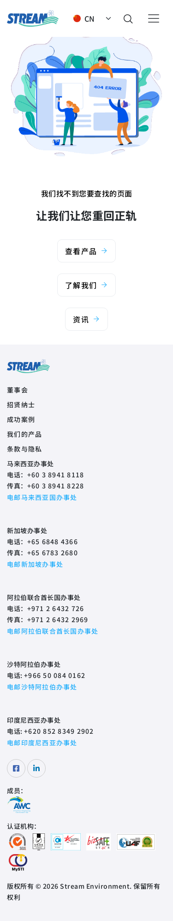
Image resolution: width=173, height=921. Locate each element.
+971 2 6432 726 (55, 608)
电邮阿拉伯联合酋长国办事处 (52, 631)
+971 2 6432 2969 (58, 619)
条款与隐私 (24, 448)
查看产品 (86, 250)
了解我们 (86, 285)
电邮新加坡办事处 (35, 564)
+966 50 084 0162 (54, 675)
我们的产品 (24, 434)
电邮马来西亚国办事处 (42, 497)
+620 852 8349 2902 (59, 731)
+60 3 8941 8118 (55, 474)
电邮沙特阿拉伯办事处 (42, 686)
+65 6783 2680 (52, 552)
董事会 (17, 389)
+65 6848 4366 (52, 541)
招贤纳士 (21, 404)
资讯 (86, 319)
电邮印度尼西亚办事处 (42, 742)
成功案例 (21, 419)
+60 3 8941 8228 (55, 485)
